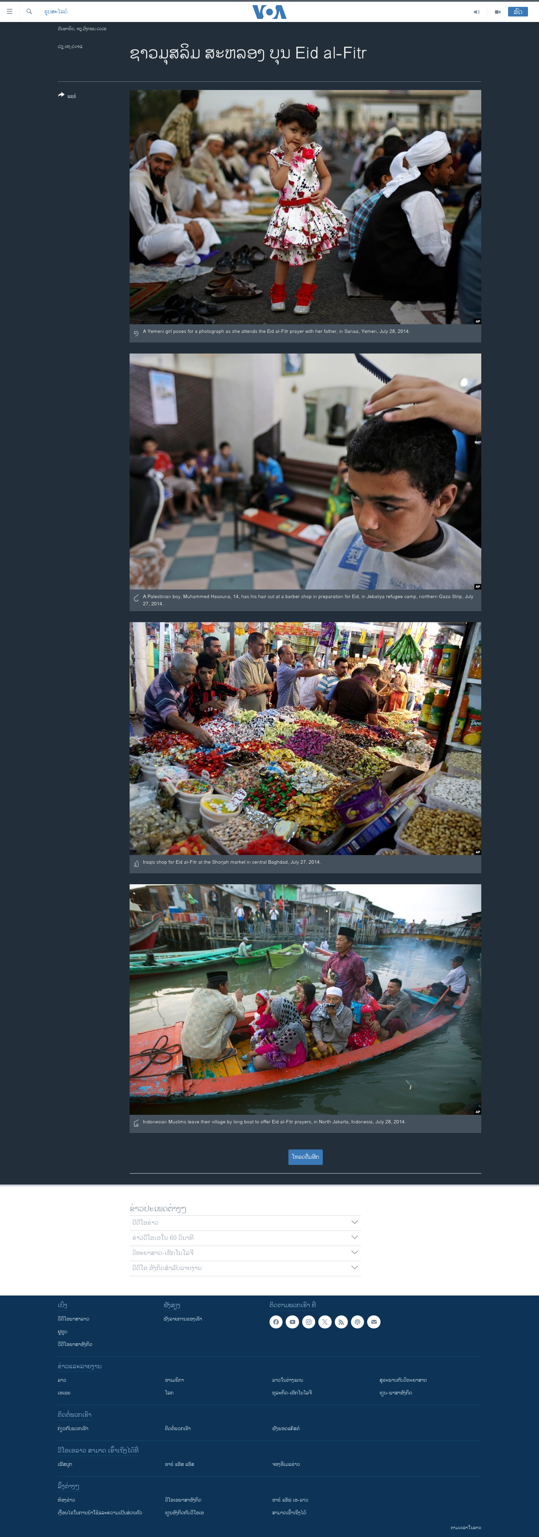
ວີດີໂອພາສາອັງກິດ (75, 1344)
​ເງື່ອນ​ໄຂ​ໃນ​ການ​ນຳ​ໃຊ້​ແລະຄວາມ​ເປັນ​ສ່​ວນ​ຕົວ (100, 1512)
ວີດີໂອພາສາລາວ (73, 1319)
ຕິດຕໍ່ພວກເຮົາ (178, 1428)
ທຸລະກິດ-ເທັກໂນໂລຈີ (292, 1392)
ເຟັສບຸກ (65, 1464)
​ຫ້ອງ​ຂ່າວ (66, 1500)
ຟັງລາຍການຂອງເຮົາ (183, 1319)
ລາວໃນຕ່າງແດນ (287, 1380)
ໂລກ (169, 1392)
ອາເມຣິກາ (174, 1380)
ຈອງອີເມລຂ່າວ (286, 1464)
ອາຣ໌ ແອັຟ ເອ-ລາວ (290, 1500)
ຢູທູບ (62, 1331)
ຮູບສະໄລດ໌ (55, 12)
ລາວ (62, 1380)
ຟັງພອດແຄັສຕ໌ (286, 1428)
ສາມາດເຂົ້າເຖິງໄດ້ (289, 1512)
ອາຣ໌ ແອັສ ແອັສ (179, 1464)
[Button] (67, 97)
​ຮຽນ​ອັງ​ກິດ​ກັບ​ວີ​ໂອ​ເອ (184, 1512)
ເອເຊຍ (64, 1392)
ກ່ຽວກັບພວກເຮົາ (73, 1428)
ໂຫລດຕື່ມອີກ (305, 1157)
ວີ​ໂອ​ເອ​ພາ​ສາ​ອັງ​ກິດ (183, 1500)
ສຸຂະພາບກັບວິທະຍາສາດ (403, 1380)
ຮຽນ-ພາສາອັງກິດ (396, 1392)
